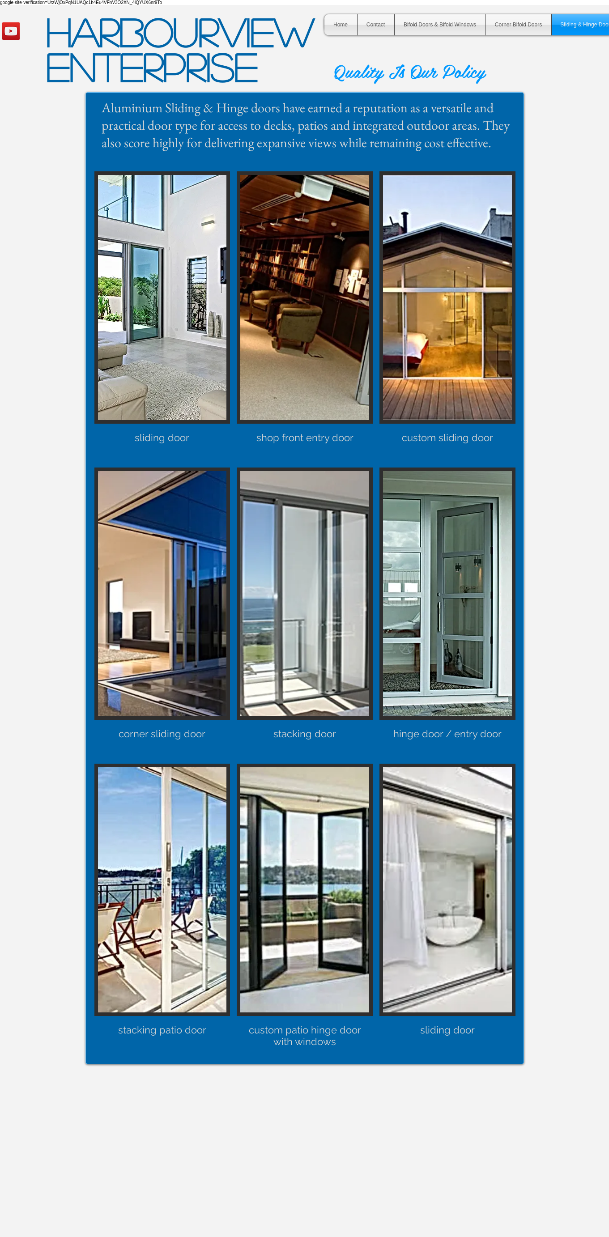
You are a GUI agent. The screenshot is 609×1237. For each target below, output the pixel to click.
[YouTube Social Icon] (11, 31)
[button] (162, 316)
